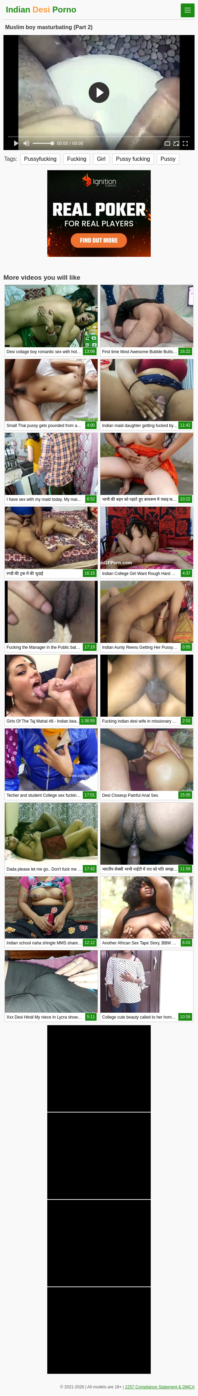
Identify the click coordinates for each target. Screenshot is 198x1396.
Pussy (168, 159)
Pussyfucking (40, 159)
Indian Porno (41, 9)
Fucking (76, 159)
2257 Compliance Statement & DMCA (160, 1387)
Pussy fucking (133, 159)
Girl (101, 159)
